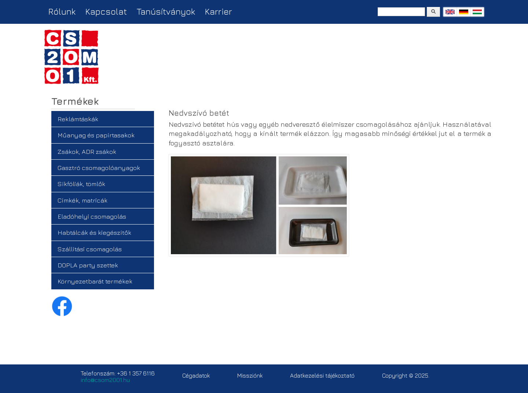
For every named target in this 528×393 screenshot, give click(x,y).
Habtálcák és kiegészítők (94, 232)
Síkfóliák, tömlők (81, 184)
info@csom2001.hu (105, 380)
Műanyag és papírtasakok (96, 135)
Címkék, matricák (82, 200)
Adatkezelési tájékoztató (322, 375)
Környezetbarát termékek (95, 281)
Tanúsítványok (166, 11)
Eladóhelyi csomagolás (92, 216)
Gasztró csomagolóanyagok (99, 167)
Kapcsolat (106, 11)
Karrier (218, 11)
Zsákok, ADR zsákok (87, 151)
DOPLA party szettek (88, 265)
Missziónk (250, 375)
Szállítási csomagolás (90, 249)
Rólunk (62, 11)
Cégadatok (196, 375)
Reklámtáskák (78, 119)
